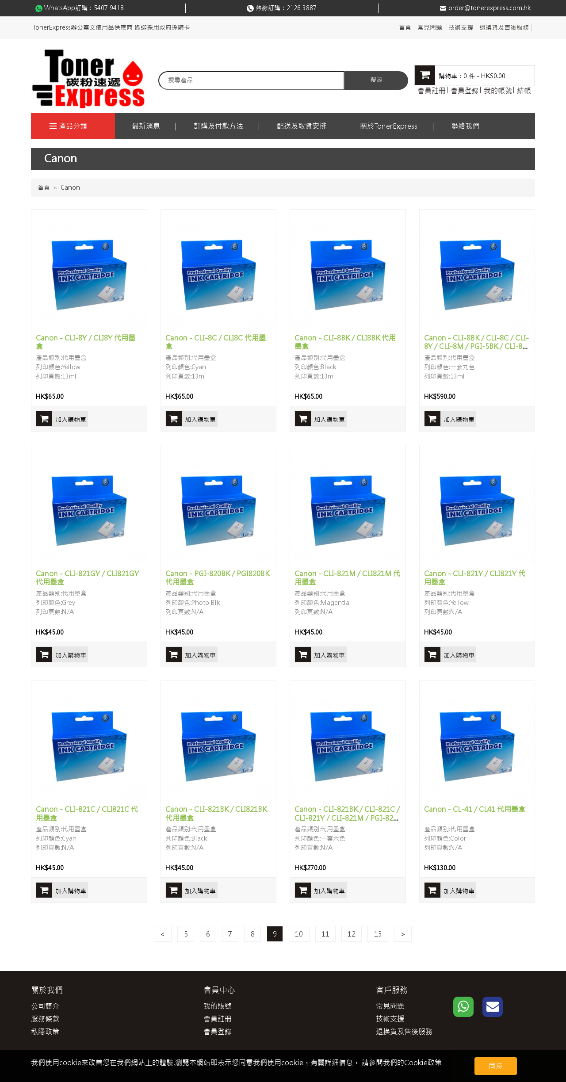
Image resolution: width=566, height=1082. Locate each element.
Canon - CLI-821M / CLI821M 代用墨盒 (347, 577)
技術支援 (460, 27)
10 (299, 933)
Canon (70, 187)
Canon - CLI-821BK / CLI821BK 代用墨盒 (216, 813)
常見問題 (429, 27)
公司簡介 (45, 1006)
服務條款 (45, 1018)
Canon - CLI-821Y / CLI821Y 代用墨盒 (474, 577)
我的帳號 (498, 90)
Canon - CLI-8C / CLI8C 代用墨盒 (215, 342)
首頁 (405, 27)
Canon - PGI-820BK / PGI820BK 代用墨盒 (217, 577)
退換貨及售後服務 (504, 27)
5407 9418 (109, 8)
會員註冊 (431, 90)
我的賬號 (217, 1006)
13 (378, 933)
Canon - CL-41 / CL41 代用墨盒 (474, 809)
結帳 (524, 90)
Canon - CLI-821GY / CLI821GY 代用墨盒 (87, 577)
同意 (496, 1066)
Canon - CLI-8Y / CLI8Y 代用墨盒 (85, 342)
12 (352, 933)
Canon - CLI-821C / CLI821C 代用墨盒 (87, 813)
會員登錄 (465, 90)
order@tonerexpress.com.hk (489, 8)
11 (325, 933)
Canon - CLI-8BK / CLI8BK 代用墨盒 (345, 342)
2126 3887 (302, 8)
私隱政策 (45, 1031)
